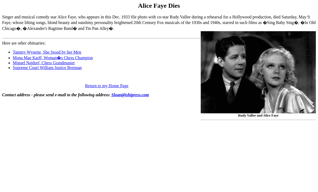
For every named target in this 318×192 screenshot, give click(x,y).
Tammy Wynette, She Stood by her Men (47, 52)
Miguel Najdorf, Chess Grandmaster (44, 63)
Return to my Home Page (106, 85)
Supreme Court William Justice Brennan (47, 67)
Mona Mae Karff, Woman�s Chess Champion (53, 57)
